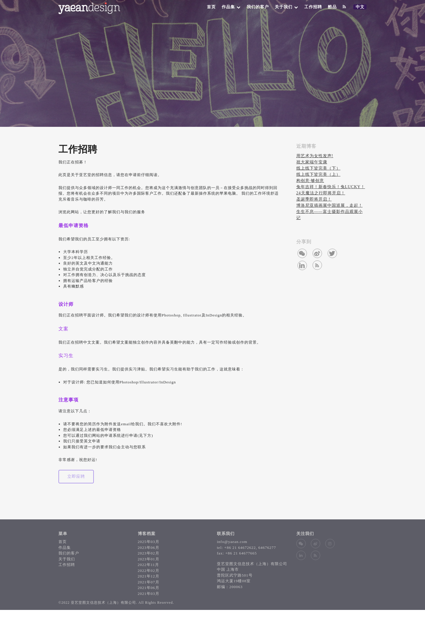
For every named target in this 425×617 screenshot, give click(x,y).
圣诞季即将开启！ (314, 199)
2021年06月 (148, 587)
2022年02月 (148, 570)
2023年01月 (148, 559)
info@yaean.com (232, 541)
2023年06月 (148, 547)
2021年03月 (148, 593)
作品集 (231, 7)
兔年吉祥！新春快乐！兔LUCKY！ (330, 187)
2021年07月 (148, 582)
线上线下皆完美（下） (318, 168)
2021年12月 (148, 576)
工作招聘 (313, 7)
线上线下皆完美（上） (318, 174)
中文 (361, 7)
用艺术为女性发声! (315, 156)
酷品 (332, 7)
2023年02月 (148, 553)
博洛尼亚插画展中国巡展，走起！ (329, 205)
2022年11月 (148, 564)
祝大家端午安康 (311, 162)
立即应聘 (76, 476)
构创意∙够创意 (310, 180)
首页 (211, 7)
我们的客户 (258, 7)
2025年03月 (148, 541)
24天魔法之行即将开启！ (320, 193)
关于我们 (286, 7)
